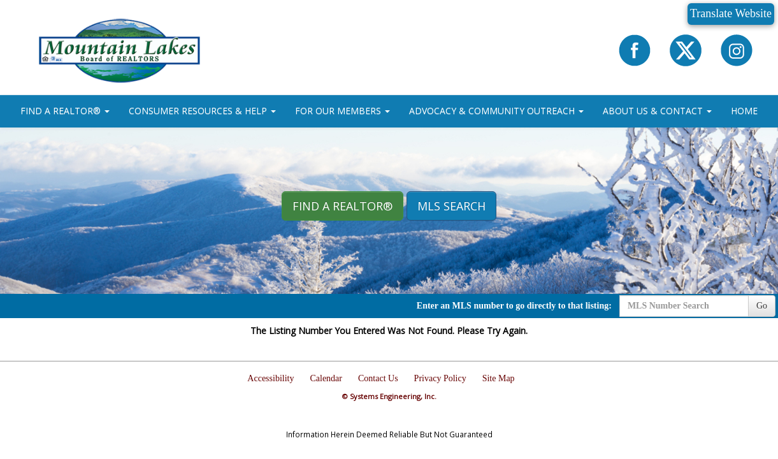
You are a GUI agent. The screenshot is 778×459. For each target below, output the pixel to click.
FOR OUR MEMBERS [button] (342, 111)
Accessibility (270, 378)
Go (761, 305)
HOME (744, 111)
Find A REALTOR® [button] (342, 206)
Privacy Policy (440, 378)
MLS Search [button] (451, 206)
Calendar (326, 378)
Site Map (498, 378)
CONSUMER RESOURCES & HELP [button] (202, 111)
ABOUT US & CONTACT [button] (657, 111)
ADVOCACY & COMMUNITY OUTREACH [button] (496, 111)
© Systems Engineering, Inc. (389, 396)
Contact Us (378, 378)
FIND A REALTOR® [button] (65, 111)
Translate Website (731, 13)
